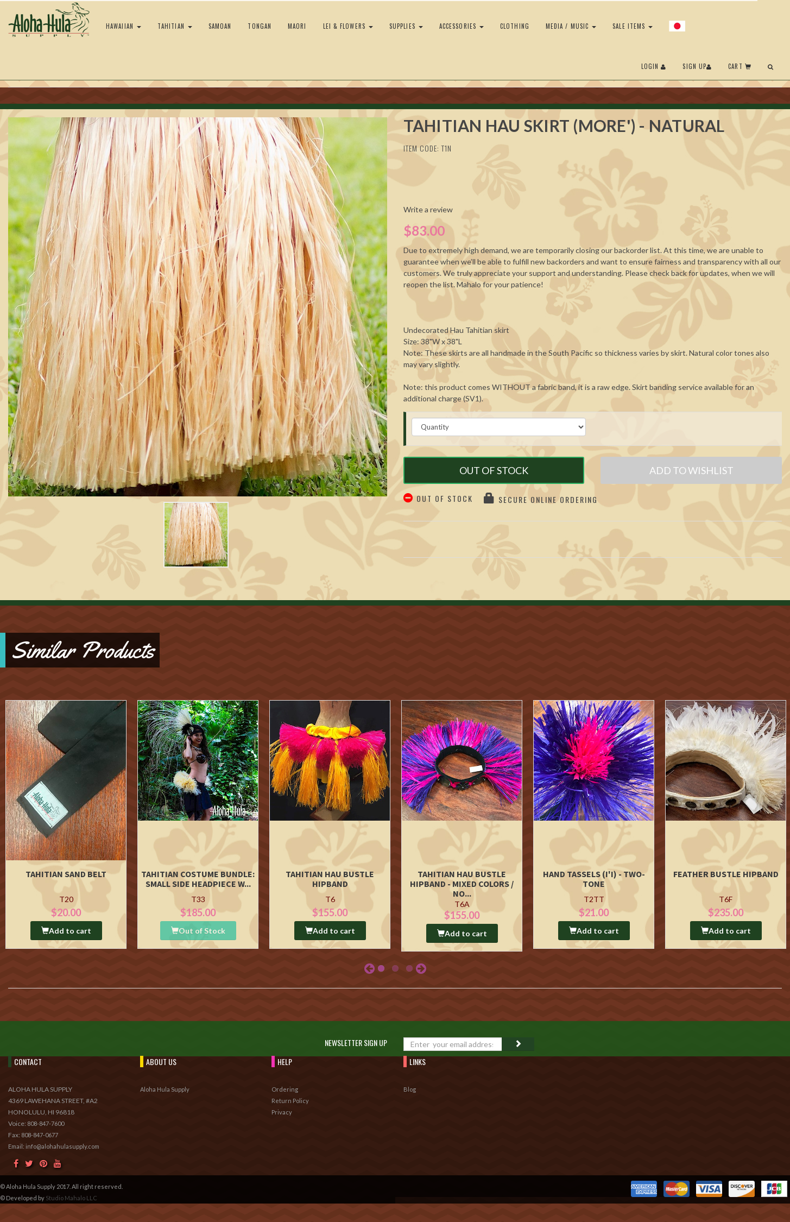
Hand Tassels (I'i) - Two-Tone (594, 878)
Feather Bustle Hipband (726, 873)
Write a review (428, 209)
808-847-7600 (45, 1123)
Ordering (284, 1089)
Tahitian (174, 26)
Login (654, 66)
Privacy (281, 1112)
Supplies (406, 26)
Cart (739, 66)
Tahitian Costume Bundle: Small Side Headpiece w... (198, 878)
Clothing (514, 26)
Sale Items (632, 26)
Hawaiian (123, 26)
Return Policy (290, 1100)
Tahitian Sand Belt (66, 873)
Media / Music (571, 26)
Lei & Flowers (348, 26)
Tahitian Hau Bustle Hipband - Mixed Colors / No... (462, 883)
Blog (409, 1089)
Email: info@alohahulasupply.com (53, 1146)
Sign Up (697, 66)
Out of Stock (493, 470)
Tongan (259, 26)
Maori (297, 26)
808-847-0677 (39, 1134)
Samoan (220, 26)
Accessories (461, 26)
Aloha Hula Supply (164, 1089)
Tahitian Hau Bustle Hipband (330, 878)
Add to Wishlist (691, 470)
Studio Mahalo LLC (71, 1197)
